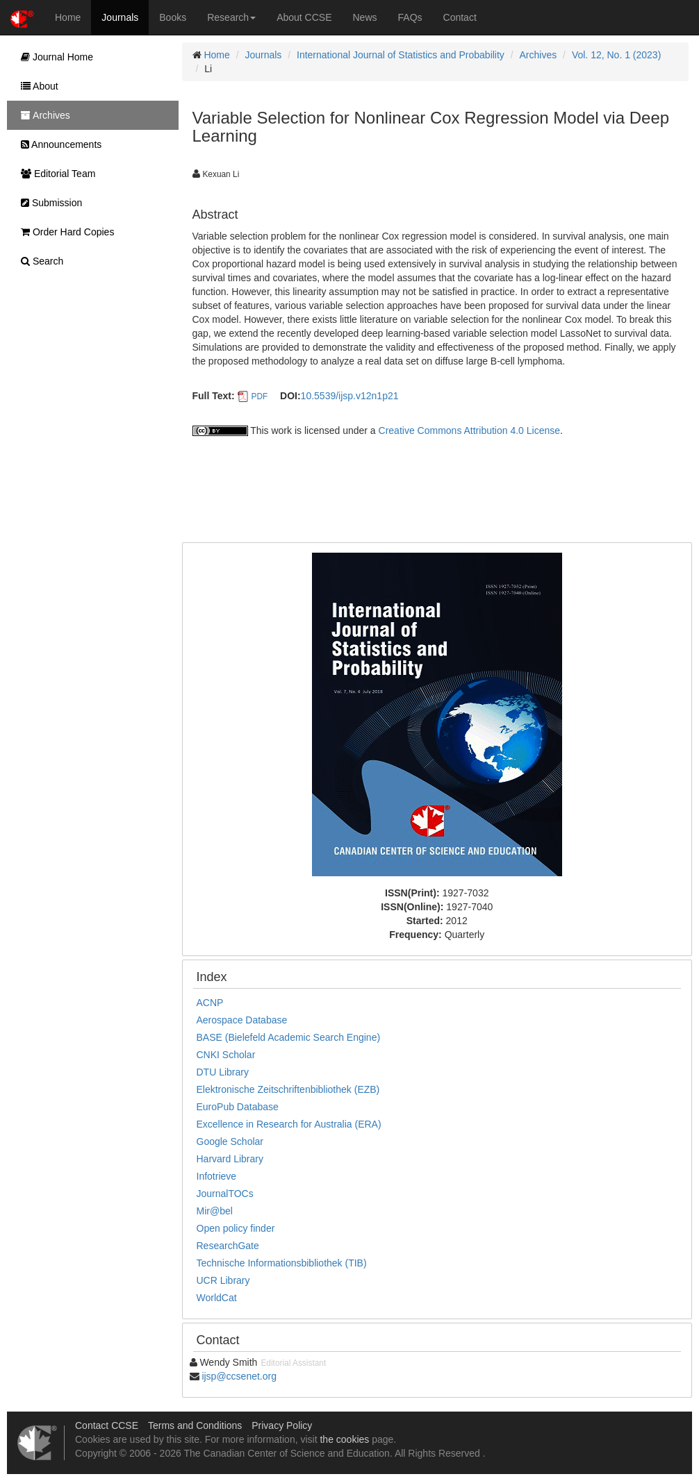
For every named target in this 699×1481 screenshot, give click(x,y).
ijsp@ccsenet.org (239, 1376)
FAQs (410, 17)
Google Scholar (230, 1141)
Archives (538, 54)
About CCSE (304, 17)
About (36, 86)
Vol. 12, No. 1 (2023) (616, 54)
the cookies (344, 1439)
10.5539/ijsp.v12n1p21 (350, 395)
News (365, 17)
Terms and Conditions (195, 1425)
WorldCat (217, 1297)
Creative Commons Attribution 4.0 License (469, 430)
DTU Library (223, 1072)
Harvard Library (230, 1158)
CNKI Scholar (226, 1054)
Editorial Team (54, 173)
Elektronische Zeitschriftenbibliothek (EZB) (288, 1089)
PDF (259, 396)
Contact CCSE (106, 1425)
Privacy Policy (282, 1425)
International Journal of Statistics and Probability (400, 54)
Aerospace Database (242, 1020)
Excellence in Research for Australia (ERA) (289, 1124)
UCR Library (223, 1280)
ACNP (210, 1002)
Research (231, 17)
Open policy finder (236, 1228)
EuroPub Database (238, 1106)
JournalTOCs (225, 1193)
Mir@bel (215, 1210)
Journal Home (53, 56)
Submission (48, 202)
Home (68, 17)
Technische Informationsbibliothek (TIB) (282, 1263)
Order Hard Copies (64, 231)
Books (172, 17)
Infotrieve (217, 1176)
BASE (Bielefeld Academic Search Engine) (289, 1037)
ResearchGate (228, 1245)
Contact (460, 17)
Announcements (57, 144)
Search (38, 261)
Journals (119, 17)
